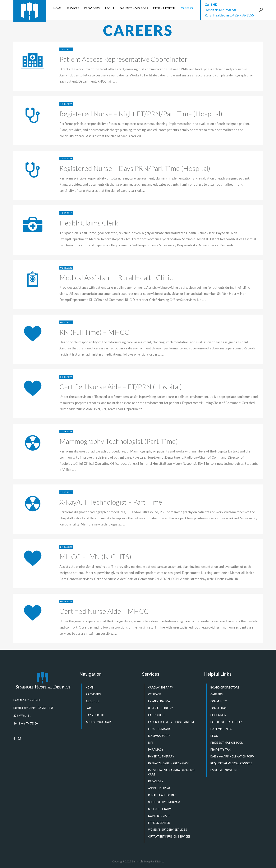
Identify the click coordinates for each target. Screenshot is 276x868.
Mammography (159, 735)
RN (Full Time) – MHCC (94, 332)
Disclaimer (218, 715)
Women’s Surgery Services (167, 829)
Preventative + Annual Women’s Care (171, 772)
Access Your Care (99, 722)
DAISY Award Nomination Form (232, 756)
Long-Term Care (160, 728)
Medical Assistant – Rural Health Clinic (116, 277)
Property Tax (220, 749)
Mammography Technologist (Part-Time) (118, 441)
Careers (216, 694)
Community (218, 701)
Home (90, 687)
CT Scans (155, 694)
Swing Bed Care (159, 815)
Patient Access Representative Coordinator (123, 59)
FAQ (88, 708)
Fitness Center (159, 822)
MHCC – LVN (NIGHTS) (95, 556)
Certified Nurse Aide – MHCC (104, 611)
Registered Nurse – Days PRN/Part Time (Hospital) (134, 168)
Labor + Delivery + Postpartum (171, 722)
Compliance (219, 708)
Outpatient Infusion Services (169, 836)
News (214, 735)
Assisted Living (159, 788)
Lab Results (157, 715)
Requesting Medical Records (231, 763)
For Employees (221, 728)
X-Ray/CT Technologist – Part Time (110, 502)
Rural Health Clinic (162, 795)
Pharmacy (155, 749)
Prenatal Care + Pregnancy (168, 763)
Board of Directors (224, 687)
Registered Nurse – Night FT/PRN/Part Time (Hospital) (140, 113)
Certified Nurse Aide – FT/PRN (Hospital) (120, 386)
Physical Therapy (161, 756)
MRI (150, 742)
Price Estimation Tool (226, 742)
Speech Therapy (160, 809)
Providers (93, 694)
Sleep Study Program (164, 802)
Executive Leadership (226, 722)
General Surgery (160, 708)
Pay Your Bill (95, 715)
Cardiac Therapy (160, 687)
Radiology (155, 781)
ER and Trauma (159, 701)
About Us (92, 701)
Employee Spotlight (225, 770)
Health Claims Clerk (88, 223)
